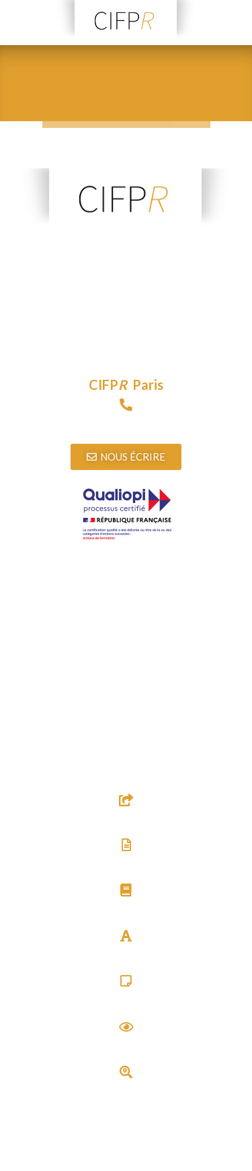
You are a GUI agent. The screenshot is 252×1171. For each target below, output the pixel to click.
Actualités (126, 1046)
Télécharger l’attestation (126, 610)
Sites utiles (126, 819)
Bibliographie (126, 910)
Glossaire (126, 955)
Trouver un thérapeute (126, 1091)
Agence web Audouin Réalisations (146, 1163)
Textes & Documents (126, 864)
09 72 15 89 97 (126, 424)
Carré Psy (126, 1001)
